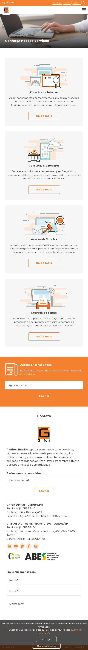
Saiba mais (44, 115)
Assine (67, 3)
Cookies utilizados (46, 646)
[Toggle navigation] (82, 10)
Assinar (44, 396)
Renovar (57, 3)
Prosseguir (46, 639)
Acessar (77, 3)
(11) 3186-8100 (8, 2)
